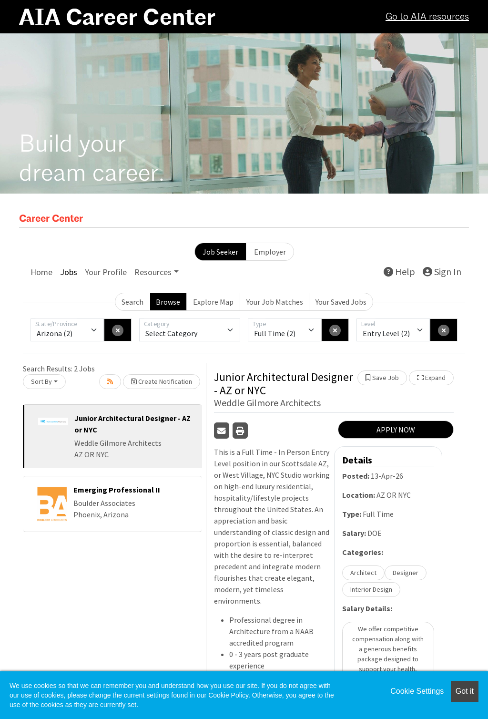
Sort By (41, 381)
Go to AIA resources (427, 17)
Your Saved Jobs (340, 302)
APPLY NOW (395, 429)
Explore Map (213, 302)
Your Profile (106, 272)
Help (399, 271)
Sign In (442, 271)
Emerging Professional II (116, 489)
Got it (465, 691)
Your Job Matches (274, 302)
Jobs (68, 272)
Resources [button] (153, 272)
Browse (168, 302)
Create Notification (161, 381)
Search (132, 302)
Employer (270, 252)
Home (41, 272)
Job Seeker (220, 252)
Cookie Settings (417, 691)
